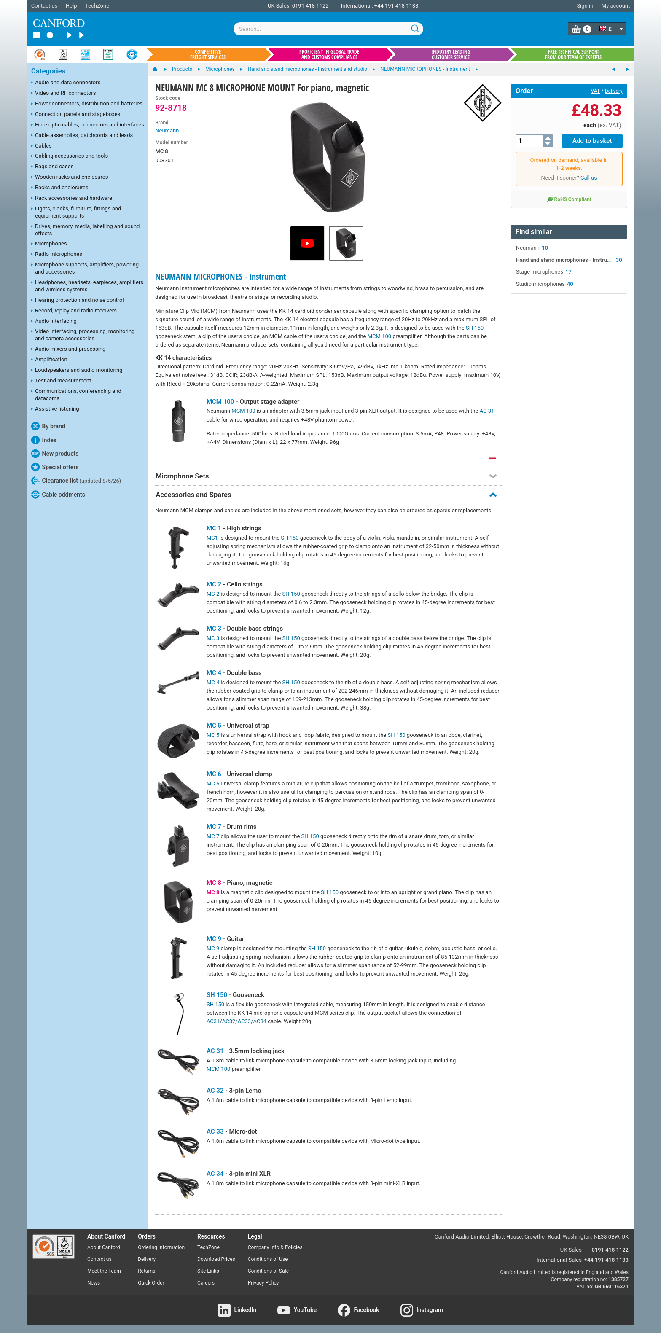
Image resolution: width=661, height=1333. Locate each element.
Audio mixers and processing (68, 349)
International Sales (559, 1260)
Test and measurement (61, 381)
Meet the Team (104, 1271)
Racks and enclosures (59, 188)
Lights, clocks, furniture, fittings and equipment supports (76, 212)
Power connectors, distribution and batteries (86, 104)
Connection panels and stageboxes (75, 114)
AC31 (213, 1021)
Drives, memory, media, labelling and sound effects (85, 229)
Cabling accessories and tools (69, 156)
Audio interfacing (54, 321)
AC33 (244, 1021)
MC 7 (214, 826)
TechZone (97, 6)
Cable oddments (58, 494)
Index (43, 440)
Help (71, 6)
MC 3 (214, 628)
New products (54, 453)
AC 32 (215, 1090)
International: (357, 6)
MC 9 (214, 939)
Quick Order (151, 1283)
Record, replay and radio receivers (74, 311)
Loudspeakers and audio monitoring (77, 370)
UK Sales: (279, 6)
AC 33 (215, 1131)
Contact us (44, 6)
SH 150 (475, 328)
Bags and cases (52, 167)
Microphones (49, 244)
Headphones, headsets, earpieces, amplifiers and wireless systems (87, 286)
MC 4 (214, 673)
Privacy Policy (263, 1283)
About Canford (103, 1247)
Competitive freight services (208, 54)
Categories (48, 71)
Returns (146, 1271)
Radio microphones (56, 254)
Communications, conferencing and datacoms (76, 394)
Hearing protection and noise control (77, 300)
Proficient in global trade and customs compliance (329, 54)
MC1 (212, 538)
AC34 (259, 1021)
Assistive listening (55, 409)
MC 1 (214, 528)
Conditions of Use (268, 1259)
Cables (41, 146)
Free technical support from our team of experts (573, 54)
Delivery (614, 91)
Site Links (208, 1271)
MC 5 (214, 725)
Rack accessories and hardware (71, 198)
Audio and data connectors (65, 83)
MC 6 (214, 774)
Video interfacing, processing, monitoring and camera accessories (82, 334)
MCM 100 (379, 336)
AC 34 (215, 1173)
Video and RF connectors (63, 93)
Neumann (167, 130)
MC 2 (214, 584)
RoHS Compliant (569, 199)
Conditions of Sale (268, 1271)
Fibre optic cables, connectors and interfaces (87, 125)
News (93, 1283)
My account (616, 6)
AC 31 (487, 411)
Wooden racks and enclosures (69, 177)
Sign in (585, 6)
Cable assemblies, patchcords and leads (82, 136)
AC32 (228, 1021)
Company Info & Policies (275, 1247)
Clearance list (76, 480)
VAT (595, 91)
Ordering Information (161, 1247)
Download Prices (216, 1259)
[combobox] (328, 28)
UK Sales (571, 1250)
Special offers (55, 467)
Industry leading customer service (450, 54)
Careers (206, 1283)
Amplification (49, 360)
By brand (48, 426)
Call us (588, 178)
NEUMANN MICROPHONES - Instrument (220, 276)
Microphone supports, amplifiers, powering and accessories (85, 268)
